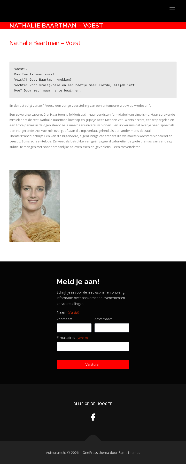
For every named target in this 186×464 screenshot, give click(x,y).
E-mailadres (72, 337)
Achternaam (103, 319)
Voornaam (64, 319)
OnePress (90, 452)
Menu (172, 9)
